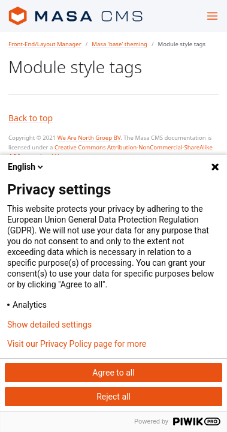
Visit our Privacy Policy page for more (76, 344)
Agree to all (113, 372)
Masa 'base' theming (119, 44)
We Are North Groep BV (88, 138)
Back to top (30, 118)
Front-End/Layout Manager (44, 44)
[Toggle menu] (212, 16)
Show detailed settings (49, 324)
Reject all (113, 396)
